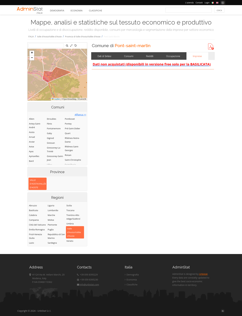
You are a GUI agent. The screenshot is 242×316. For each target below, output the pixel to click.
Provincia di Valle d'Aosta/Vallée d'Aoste (82, 36)
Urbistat (203, 273)
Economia (76, 10)
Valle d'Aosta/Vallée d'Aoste (49, 36)
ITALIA (31, 36)
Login (207, 2)
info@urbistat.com (88, 284)
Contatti (199, 2)
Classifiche (95, 10)
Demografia (57, 10)
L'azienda (189, 2)
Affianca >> (80, 114)
